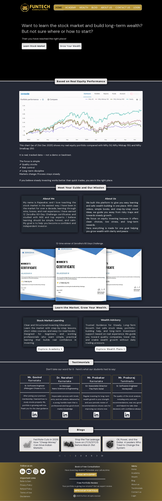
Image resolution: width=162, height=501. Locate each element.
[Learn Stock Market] (34, 46)
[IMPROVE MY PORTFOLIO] (86, 491)
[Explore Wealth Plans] (110, 349)
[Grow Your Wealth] (70, 46)
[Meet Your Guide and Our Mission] (81, 187)
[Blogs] (81, 430)
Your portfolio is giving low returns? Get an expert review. (87, 486)
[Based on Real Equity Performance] (81, 81)
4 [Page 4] (86, 456)
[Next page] (97, 455)
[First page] (59, 455)
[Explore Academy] (50, 349)
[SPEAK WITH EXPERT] (86, 474)
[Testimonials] (81, 362)
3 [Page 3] (80, 456)
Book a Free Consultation (87, 466)
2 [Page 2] (75, 456)
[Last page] (102, 455)
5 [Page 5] (91, 456)
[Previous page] (65, 455)
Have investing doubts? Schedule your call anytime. (87, 470)
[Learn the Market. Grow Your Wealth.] (81, 307)
